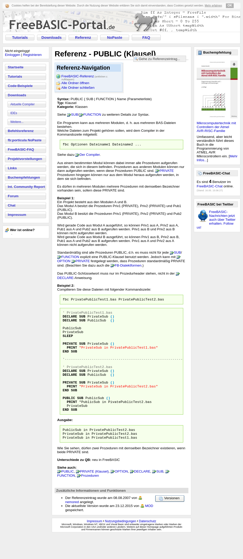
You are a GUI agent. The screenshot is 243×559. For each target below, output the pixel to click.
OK (229, 5)
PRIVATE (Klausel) (94, 495)
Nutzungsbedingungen (120, 545)
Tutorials (20, 37)
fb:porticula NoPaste (24, 140)
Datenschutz (147, 545)
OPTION (63, 262)
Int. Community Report (26, 187)
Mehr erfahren (213, 5)
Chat (12, 205)
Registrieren (32, 55)
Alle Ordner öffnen (75, 83)
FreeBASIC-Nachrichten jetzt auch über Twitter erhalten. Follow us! (216, 219)
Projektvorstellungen (25, 159)
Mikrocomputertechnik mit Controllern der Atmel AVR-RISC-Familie (216, 127)
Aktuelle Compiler (22, 104)
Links (12, 168)
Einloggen (12, 55)
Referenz (83, 37)
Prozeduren (90, 500)
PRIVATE (166, 171)
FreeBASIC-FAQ (21, 149)
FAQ (146, 37)
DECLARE (65, 279)
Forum (13, 196)
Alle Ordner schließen (77, 88)
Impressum (17, 215)
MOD (149, 530)
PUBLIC (69, 417)
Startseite (16, 67)
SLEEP (68, 342)
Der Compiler (89, 155)
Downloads (51, 37)
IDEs (13, 113)
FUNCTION (92, 114)
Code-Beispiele (20, 86)
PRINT (72, 356)
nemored (72, 526)
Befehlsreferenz (21, 131)
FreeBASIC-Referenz (84, 76)
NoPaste (114, 37)
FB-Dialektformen (128, 266)
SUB (74, 114)
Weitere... (17, 122)
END (66, 361)
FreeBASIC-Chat (210, 186)
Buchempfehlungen (24, 177)
